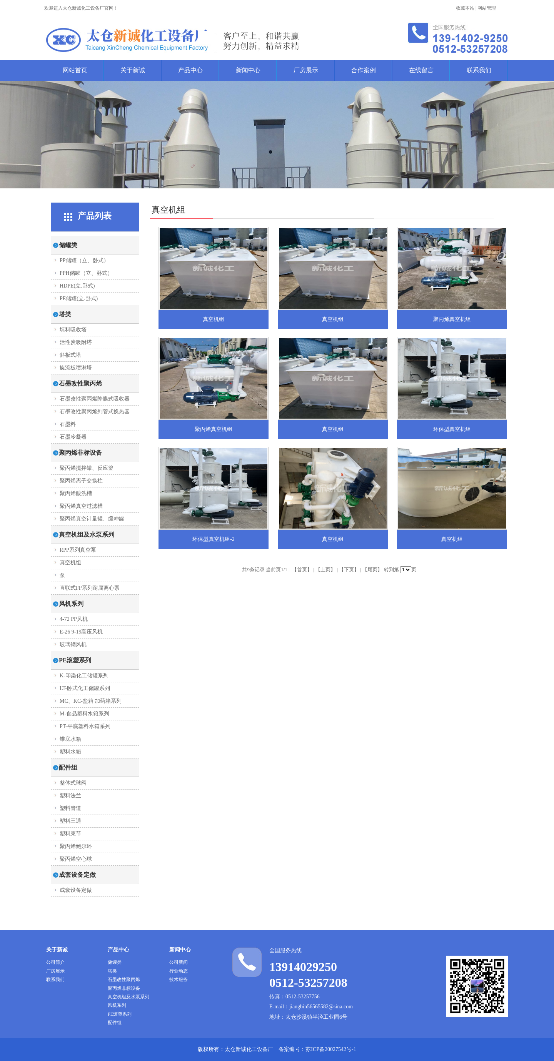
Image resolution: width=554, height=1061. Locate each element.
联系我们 (479, 70)
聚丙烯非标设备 (124, 988)
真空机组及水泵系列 (128, 996)
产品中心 (190, 70)
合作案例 (363, 70)
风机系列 (117, 1005)
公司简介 (55, 962)
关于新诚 (132, 70)
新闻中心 (248, 70)
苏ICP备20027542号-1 (330, 1049)
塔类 (112, 971)
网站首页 (75, 70)
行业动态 (178, 971)
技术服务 (178, 979)
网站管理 (486, 8)
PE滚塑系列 (120, 1014)
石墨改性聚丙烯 (124, 979)
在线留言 (421, 70)
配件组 (115, 1022)
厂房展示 (306, 70)
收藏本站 (465, 8)
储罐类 (115, 962)
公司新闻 (178, 962)
